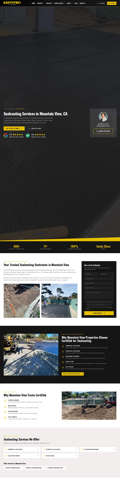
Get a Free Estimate (14, 128)
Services (40, 3)
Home (33, 3)
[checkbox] (85, 301)
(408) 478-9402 (35, 129)
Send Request (99, 313)
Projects (49, 3)
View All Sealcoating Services (72, 374)
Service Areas (59, 3)
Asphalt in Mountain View (13, 468)
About (70, 3)
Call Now (101, 3)
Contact (82, 3)
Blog (76, 3)
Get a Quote (111, 3)
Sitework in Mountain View (56, 468)
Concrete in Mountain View (34, 468)
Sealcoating (12, 108)
